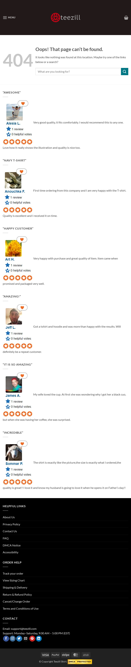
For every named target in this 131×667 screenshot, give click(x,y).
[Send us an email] (26, 639)
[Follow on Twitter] (19, 639)
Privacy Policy (11, 524)
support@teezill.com (24, 628)
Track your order (13, 573)
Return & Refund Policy (17, 594)
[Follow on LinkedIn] (39, 639)
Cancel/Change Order (16, 601)
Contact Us (10, 531)
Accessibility (10, 552)
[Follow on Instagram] (13, 639)
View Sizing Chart (14, 580)
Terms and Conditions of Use (21, 608)
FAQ (6, 538)
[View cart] (126, 18)
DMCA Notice (12, 545)
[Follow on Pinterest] (32, 639)
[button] (9, 17)
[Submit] (124, 71)
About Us (9, 517)
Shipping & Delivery (15, 587)
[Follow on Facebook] (6, 639)
